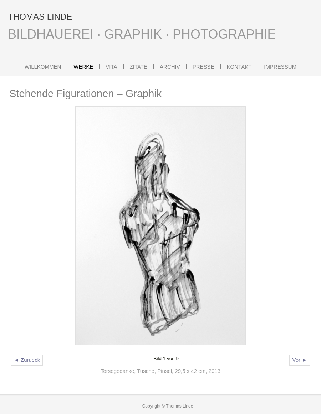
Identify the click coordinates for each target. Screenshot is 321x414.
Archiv (170, 67)
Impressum (280, 67)
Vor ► (299, 360)
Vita (111, 67)
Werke (83, 67)
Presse (203, 67)
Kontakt (239, 67)
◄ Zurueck (27, 360)
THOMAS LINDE (40, 16)
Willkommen (43, 67)
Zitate (138, 67)
